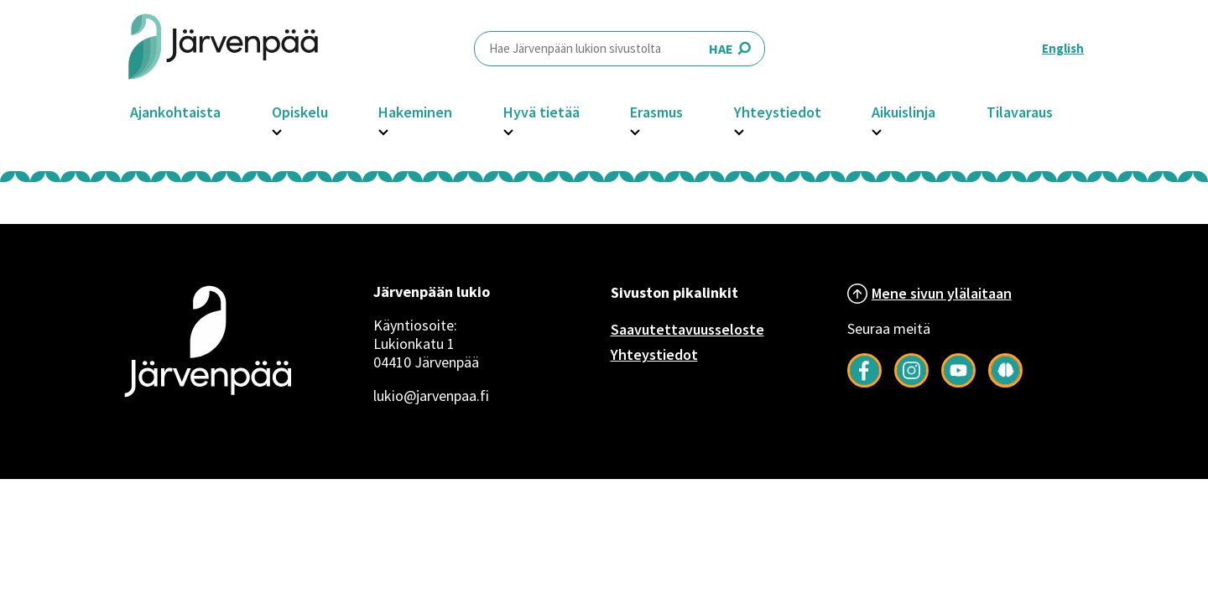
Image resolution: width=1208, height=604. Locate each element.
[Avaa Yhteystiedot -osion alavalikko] (739, 130)
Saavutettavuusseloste (687, 329)
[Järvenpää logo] (207, 399)
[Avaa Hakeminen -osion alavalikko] (383, 130)
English (1063, 48)
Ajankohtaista (175, 112)
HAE (619, 48)
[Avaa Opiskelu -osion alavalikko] (277, 130)
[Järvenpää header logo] (223, 48)
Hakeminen (415, 112)
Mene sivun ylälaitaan (942, 293)
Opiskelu (300, 112)
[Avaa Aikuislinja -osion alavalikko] (877, 130)
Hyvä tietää (541, 112)
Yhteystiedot (777, 112)
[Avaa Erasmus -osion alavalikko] (635, 130)
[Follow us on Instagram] (911, 382)
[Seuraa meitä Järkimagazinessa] (1005, 382)
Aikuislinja (903, 112)
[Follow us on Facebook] (864, 382)
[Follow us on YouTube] (958, 382)
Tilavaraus (1020, 112)
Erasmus (656, 112)
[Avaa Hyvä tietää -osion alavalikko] (508, 130)
